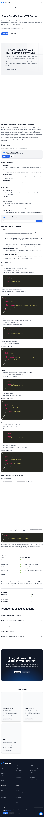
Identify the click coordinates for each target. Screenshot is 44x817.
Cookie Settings (18, 813)
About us (17, 770)
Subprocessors (18, 782)
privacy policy (8, 810)
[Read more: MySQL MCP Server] (33, 689)
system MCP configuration (36, 511)
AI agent (18, 482)
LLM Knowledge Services (35, 762)
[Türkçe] (39, 807)
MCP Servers (6, 7)
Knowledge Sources (19, 757)
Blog (2, 772)
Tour (2, 748)
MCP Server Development (35, 748)
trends (12, 217)
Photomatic (3, 760)
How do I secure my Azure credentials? (22, 608)
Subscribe (39, 220)
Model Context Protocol (27, 127)
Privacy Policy (18, 777)
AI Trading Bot (4, 758)
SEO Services (32, 759)
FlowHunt (8, 20)
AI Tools (2, 751)
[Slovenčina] (35, 807)
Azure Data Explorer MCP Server (16, 7)
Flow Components (19, 752)
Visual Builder (18, 759)
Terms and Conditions (20, 775)
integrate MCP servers (7, 481)
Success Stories (4, 782)
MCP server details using (15, 513)
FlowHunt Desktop (19, 762)
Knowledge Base (4, 770)
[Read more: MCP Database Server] (11, 721)
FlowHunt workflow (21, 481)
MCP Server (17, 127)
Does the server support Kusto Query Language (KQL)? (22, 619)
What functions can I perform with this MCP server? (22, 603)
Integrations (18, 750)
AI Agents (3, 753)
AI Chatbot (3, 755)
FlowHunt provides (10, 56)
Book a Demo (14, 33)
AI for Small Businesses (34, 757)
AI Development (33, 752)
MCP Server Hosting (34, 750)
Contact (17, 772)
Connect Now (5, 33)
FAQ (2, 777)
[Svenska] (37, 807)
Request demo (6, 156)
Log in (12, 156)
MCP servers (29, 372)
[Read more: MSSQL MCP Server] (11, 689)
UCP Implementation (34, 764)
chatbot (36, 61)
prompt (7, 148)
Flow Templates (19, 755)
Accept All (5, 813)
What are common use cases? (22, 614)
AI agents (14, 244)
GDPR (17, 784)
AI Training (32, 755)
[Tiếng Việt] (41, 807)
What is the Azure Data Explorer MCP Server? (22, 598)
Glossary (3, 775)
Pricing (2, 762)
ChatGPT (24, 63)
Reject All (11, 813)
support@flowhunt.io (12, 69)
